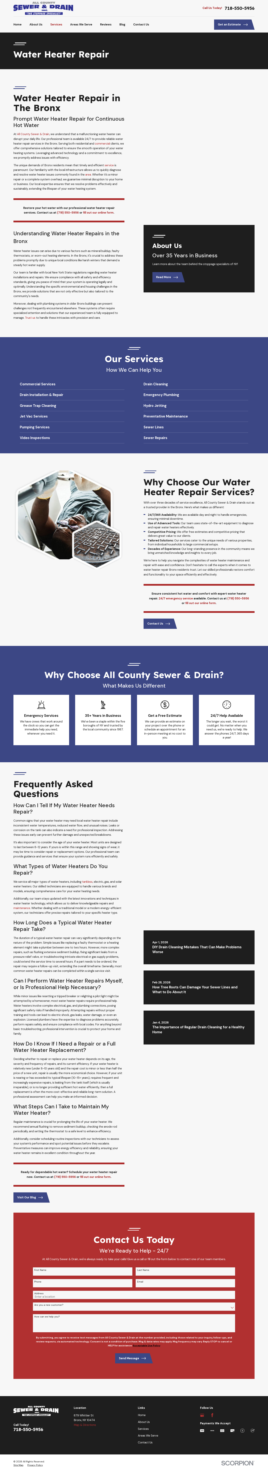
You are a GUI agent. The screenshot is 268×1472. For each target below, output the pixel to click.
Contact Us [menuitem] (141, 24)
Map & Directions (85, 1425)
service (109, 165)
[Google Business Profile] (202, 1415)
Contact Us (145, 1442)
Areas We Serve (148, 1435)
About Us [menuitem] (35, 24)
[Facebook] (212, 1415)
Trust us (30, 318)
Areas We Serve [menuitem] (81, 24)
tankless (82, 882)
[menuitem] (18, 1465)
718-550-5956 (240, 8)
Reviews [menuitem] (106, 24)
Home (142, 1415)
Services (143, 1429)
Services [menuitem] (56, 24)
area (88, 174)
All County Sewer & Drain (33, 134)
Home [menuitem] (17, 24)
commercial (103, 143)
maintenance (16, 908)
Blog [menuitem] (122, 24)
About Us (144, 1422)
